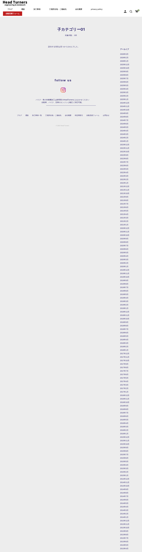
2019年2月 (124, 305)
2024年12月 (124, 103)
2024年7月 (124, 120)
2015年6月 (124, 458)
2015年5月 (124, 461)
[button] (131, 11)
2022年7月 (124, 162)
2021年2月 (124, 221)
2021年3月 (124, 218)
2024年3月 (124, 134)
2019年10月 (124, 277)
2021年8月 (124, 200)
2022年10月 (124, 152)
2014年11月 (124, 482)
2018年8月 (124, 326)
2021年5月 (124, 211)
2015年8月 (124, 451)
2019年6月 (124, 291)
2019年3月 (124, 301)
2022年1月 (124, 183)
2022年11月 (124, 148)
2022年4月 (124, 172)
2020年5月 (124, 253)
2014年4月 (124, 507)
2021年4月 (124, 214)
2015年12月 (124, 437)
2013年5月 (124, 545)
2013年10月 (124, 528)
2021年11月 (124, 190)
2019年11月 (124, 273)
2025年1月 (124, 99)
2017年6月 (124, 374)
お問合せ (106, 115)
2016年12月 (124, 395)
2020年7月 (124, 246)
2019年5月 (124, 294)
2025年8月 (124, 75)
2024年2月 (124, 138)
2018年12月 (124, 312)
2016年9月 (124, 406)
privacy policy (96, 9)
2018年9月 (124, 322)
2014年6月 (124, 500)
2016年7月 (124, 413)
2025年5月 (124, 85)
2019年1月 (124, 308)
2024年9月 (124, 113)
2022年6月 (124, 166)
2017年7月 (124, 371)
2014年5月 (124, 503)
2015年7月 (124, 455)
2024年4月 (124, 131)
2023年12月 (124, 145)
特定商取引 (79, 115)
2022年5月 (124, 169)
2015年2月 (124, 472)
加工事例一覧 (37, 115)
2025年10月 (124, 68)
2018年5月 (124, 336)
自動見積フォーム (13, 14)
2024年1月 (124, 141)
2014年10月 (124, 486)
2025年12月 (124, 65)
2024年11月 (124, 106)
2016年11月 (124, 399)
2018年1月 (124, 350)
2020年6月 (124, 249)
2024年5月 (124, 127)
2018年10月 (124, 319)
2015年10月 (124, 444)
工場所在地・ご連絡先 (58, 9)
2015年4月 (124, 465)
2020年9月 (124, 239)
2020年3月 (124, 260)
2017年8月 (124, 367)
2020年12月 (124, 228)
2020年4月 (124, 256)
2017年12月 (124, 354)
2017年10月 (124, 360)
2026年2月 (124, 58)
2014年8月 (124, 493)
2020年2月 (124, 263)
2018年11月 (124, 315)
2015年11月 (124, 441)
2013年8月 (124, 535)
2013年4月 (124, 549)
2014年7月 (124, 496)
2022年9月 (124, 155)
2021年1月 (124, 225)
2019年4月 (124, 298)
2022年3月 (124, 176)
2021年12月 (124, 186)
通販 (23, 9)
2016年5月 (124, 420)
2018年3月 (124, 343)
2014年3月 (124, 510)
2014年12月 (124, 479)
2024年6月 (124, 124)
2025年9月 (124, 71)
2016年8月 (124, 409)
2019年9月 (124, 280)
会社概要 (78, 9)
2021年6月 (124, 207)
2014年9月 (124, 489)
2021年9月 (124, 197)
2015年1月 (124, 475)
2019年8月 (124, 284)
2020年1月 (124, 266)
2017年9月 (124, 364)
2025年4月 (124, 89)
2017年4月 (124, 381)
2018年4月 (124, 340)
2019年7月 (124, 287)
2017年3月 (124, 385)
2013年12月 (124, 521)
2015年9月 (124, 448)
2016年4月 (124, 423)
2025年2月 (124, 96)
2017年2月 (124, 388)
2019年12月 (124, 270)
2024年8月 (124, 117)
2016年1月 (124, 434)
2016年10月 (124, 402)
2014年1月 (124, 517)
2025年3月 (124, 92)
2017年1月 (124, 392)
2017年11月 (124, 357)
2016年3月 (124, 427)
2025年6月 (124, 82)
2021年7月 (124, 204)
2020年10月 (124, 235)
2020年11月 (124, 232)
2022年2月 (124, 179)
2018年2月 (124, 347)
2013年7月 (124, 538)
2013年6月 (124, 542)
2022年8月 (124, 159)
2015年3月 (124, 468)
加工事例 (36, 9)
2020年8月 (124, 242)
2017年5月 (124, 378)
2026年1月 (124, 61)
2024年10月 (124, 110)
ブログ (10, 9)
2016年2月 (124, 430)
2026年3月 (124, 54)
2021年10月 (124, 193)
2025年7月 (124, 78)
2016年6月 (124, 416)
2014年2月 (124, 514)
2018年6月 (124, 333)
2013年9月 (124, 531)
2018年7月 (124, 329)
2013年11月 (124, 524)
